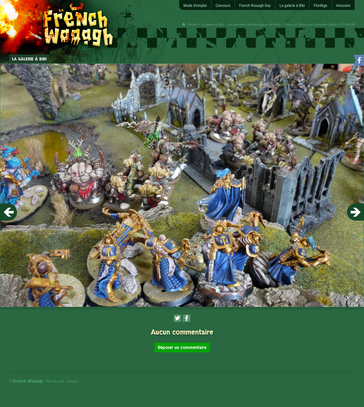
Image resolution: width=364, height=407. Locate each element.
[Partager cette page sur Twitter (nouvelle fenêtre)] (177, 318)
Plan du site (55, 381)
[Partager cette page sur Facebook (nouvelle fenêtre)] (186, 318)
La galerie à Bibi (212, 24)
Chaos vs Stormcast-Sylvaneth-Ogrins (310, 24)
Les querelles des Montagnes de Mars (254, 24)
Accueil (193, 24)
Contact (73, 381)
